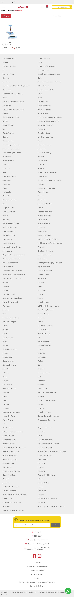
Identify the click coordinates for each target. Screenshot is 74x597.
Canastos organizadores (11, 149)
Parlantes (6, 290)
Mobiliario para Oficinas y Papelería (50, 243)
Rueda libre (7, 196)
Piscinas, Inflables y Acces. (47, 475)
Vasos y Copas (43, 101)
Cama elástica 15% (9, 440)
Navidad (41, 156)
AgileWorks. (4, 594)
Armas (5, 204)
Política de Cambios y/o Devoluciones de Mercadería (37, 582)
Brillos (40, 377)
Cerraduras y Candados (46, 310)
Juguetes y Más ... (9, 243)
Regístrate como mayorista (9, 2)
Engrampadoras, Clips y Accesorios (50, 263)
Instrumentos (42, 219)
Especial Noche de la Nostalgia (13, 510)
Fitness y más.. (43, 459)
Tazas (40, 97)
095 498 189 (37, 532)
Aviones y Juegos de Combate (48, 239)
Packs (40, 436)
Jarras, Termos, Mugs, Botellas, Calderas (16, 86)
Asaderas (6, 82)
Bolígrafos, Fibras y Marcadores (13, 255)
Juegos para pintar (9, 239)
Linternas (6, 408)
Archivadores (7, 251)
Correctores (42, 381)
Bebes (40, 365)
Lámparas (41, 282)
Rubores (41, 396)
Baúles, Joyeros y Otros (11, 117)
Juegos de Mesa (8, 208)
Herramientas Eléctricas (11, 318)
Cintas (5, 314)
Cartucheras (42, 259)
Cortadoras (42, 357)
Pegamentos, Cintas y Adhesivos (14, 274)
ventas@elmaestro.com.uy (37, 540)
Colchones (41, 408)
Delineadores (7, 384)
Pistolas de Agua (8, 428)
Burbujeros (6, 180)
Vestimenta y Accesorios (11, 487)
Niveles (5, 353)
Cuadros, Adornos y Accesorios (13, 109)
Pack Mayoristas (8, 160)
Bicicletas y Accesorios (45, 440)
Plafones (6, 286)
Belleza (5, 62)
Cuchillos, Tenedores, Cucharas (13, 101)
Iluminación (7, 282)
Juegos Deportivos (44, 215)
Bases (5, 377)
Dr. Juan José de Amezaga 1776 (37, 544)
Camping (6, 404)
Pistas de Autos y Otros (11, 223)
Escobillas (41, 353)
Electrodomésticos (9, 475)
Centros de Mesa (8, 74)
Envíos (37, 578)
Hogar (5, 70)
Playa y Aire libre (8, 420)
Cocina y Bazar (43, 70)
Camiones (41, 196)
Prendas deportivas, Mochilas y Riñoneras (52, 451)
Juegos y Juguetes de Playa (47, 420)
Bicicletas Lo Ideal (9, 443)
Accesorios (41, 129)
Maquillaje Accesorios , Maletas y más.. (51, 506)
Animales (6, 219)
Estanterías (42, 149)
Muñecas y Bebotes (44, 204)
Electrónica (42, 278)
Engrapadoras (7, 357)
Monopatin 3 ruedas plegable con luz (8, 44)
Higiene (40, 467)
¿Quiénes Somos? (37, 574)
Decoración (7, 105)
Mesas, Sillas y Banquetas (11, 412)
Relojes (5, 121)
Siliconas (41, 318)
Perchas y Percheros (45, 145)
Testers (5, 345)
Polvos (5, 396)
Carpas (40, 404)
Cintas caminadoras (45, 455)
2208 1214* (37, 536)
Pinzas (5, 341)
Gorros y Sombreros (10, 491)
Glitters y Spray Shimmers (47, 400)
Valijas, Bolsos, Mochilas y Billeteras (15, 494)
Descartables (42, 176)
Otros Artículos (8, 361)
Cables (40, 294)
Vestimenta (42, 491)
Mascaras (6, 392)
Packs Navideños (44, 160)
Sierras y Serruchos (44, 345)
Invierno (41, 487)
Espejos (5, 113)
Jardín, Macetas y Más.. (46, 125)
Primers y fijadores (9, 388)
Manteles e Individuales (46, 90)
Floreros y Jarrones (44, 109)
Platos (5, 97)
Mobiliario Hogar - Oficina (12, 153)
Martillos (6, 310)
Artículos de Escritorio (10, 263)
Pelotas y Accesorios (45, 447)
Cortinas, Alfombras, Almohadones (50, 117)
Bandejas (6, 78)
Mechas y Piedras (44, 333)
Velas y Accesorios (44, 105)
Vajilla (40, 94)
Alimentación (7, 467)
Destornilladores (44, 329)
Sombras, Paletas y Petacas (47, 392)
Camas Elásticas (8, 436)
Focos (40, 286)
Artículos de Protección (11, 455)
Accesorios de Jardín (10, 349)
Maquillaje (6, 369)
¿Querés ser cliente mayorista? (37, 566)
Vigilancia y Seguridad (10, 302)
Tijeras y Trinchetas (44, 267)
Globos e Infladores (9, 176)
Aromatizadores (8, 125)
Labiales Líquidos (44, 373)
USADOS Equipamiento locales (48, 306)
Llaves (5, 333)
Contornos (6, 381)
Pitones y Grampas (9, 322)
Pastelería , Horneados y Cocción (49, 82)
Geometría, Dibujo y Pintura (12, 270)
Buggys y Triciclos (9, 235)
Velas (4, 172)
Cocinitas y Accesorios (45, 212)
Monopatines (42, 231)
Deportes (41, 432)
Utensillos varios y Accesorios (13, 94)
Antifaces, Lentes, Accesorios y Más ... (50, 180)
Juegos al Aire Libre (44, 428)
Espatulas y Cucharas (45, 325)
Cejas (5, 400)
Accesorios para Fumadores (47, 498)
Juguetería (10, 10)
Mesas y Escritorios (44, 235)
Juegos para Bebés (9, 231)
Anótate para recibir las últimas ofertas (31, 520)
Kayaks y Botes (43, 483)
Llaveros (41, 494)
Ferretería (6, 306)
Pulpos (40, 349)
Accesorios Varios (9, 416)
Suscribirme (55, 525)
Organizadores (8, 141)
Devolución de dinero (37, 586)
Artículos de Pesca (44, 412)
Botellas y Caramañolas (11, 451)
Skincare (41, 384)
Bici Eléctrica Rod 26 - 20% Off (48, 443)
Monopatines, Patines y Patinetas (14, 447)
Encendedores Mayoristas (12, 502)
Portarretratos (43, 113)
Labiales (5, 373)
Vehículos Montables (10, 227)
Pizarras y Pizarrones (45, 270)
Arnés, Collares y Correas (11, 471)
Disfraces (41, 164)
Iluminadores (42, 388)
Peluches (41, 184)
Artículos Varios (43, 274)
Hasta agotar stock (9, 58)
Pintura (40, 361)
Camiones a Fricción (10, 200)
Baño (4, 129)
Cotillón (5, 164)
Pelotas (5, 215)
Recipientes (7, 90)
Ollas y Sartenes (43, 86)
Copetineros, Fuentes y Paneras (49, 74)
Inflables (6, 424)
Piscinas (5, 479)
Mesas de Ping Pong (10, 459)
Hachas (40, 322)
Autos (5, 188)
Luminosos (6, 168)
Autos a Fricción (43, 192)
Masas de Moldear (9, 212)
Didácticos (41, 227)
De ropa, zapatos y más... (11, 145)
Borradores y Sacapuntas (11, 259)
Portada (3, 10)
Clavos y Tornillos (44, 314)
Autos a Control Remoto (46, 188)
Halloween (41, 168)
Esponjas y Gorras (44, 133)
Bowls (40, 78)
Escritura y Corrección (45, 251)
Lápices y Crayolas (44, 255)
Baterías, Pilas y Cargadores (12, 298)
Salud (40, 62)
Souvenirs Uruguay (44, 153)
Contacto (37, 562)
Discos (5, 325)
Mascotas (41, 463)
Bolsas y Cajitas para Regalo (47, 172)
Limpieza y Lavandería (45, 137)
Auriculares (42, 290)
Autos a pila (7, 192)
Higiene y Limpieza (9, 66)
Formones (6, 329)
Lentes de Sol (7, 498)
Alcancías (41, 247)
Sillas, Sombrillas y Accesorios (13, 432)
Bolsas (40, 141)
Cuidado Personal (44, 58)
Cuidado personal (9, 294)
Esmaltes (41, 369)
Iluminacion (7, 156)
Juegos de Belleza (44, 223)
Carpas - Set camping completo (48, 416)
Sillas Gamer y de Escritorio (12, 278)
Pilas (39, 337)
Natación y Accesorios (45, 424)
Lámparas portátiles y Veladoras (49, 121)
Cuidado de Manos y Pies (46, 66)
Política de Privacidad (37, 570)
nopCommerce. (62, 592)
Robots (40, 208)
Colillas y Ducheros (9, 365)
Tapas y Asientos (8, 133)
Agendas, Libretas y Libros (12, 247)
